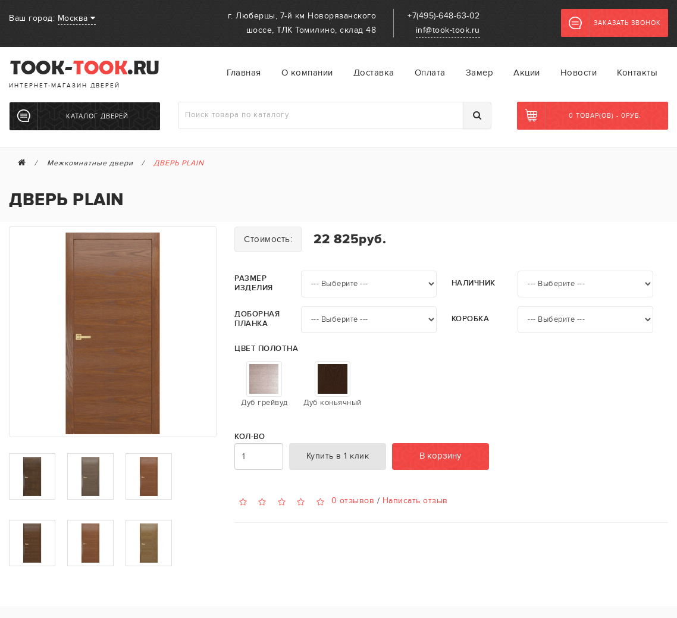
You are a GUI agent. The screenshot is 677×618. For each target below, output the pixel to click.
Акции (526, 72)
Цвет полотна (266, 348)
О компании (307, 72)
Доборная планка (257, 319)
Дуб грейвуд (264, 384)
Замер (480, 72)
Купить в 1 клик (337, 456)
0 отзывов (353, 500)
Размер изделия (253, 283)
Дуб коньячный (332, 384)
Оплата (430, 72)
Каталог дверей (72, 116)
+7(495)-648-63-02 (444, 16)
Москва (77, 18)
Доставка (373, 72)
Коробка (471, 319)
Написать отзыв (415, 500)
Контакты (637, 72)
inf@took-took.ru (448, 30)
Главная (244, 72)
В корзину (440, 455)
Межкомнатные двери (90, 163)
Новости (578, 72)
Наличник (474, 283)
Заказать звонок (615, 23)
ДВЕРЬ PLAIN (178, 163)
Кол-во (249, 436)
